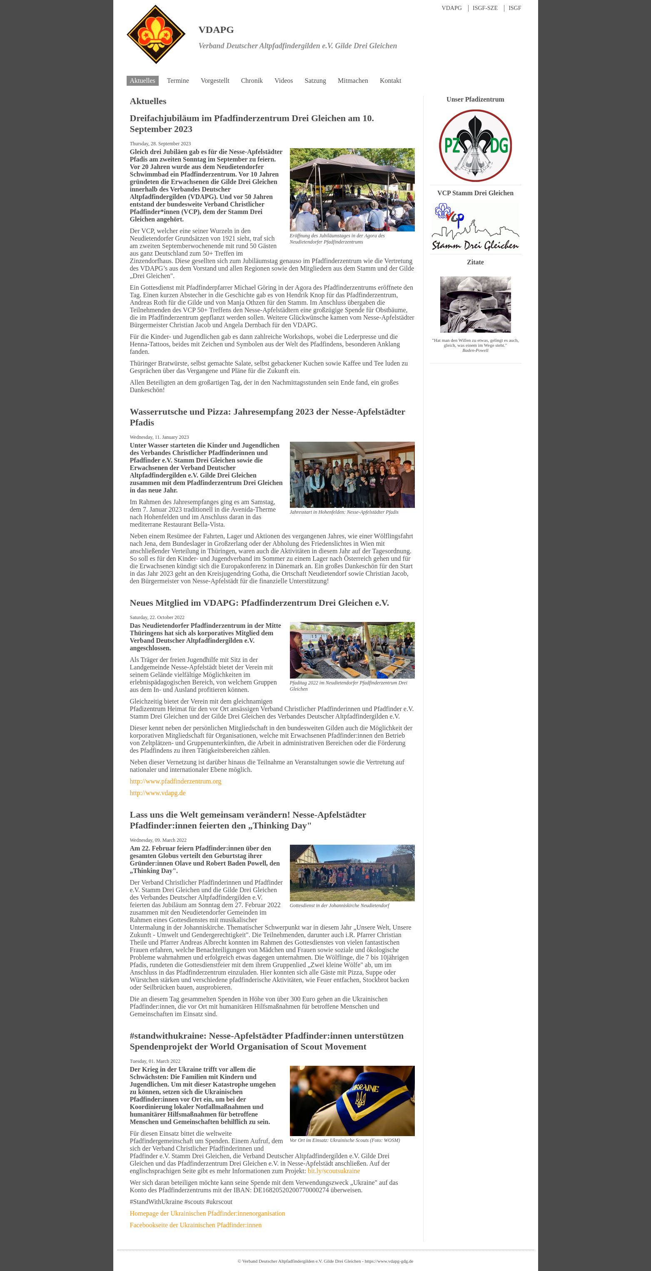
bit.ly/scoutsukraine (334, 1170)
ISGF (515, 8)
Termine (178, 80)
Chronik (252, 80)
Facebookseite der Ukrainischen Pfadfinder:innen (196, 1225)
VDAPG (452, 8)
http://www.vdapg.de (158, 792)
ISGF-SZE (485, 8)
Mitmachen (353, 80)
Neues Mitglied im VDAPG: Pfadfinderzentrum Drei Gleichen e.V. (259, 602)
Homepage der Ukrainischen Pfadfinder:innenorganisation (207, 1213)
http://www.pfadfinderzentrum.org (176, 781)
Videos (283, 80)
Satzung (315, 80)
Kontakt (391, 80)
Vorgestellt (215, 80)
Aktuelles (142, 80)
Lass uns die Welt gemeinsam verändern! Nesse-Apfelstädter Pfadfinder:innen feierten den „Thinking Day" (248, 820)
